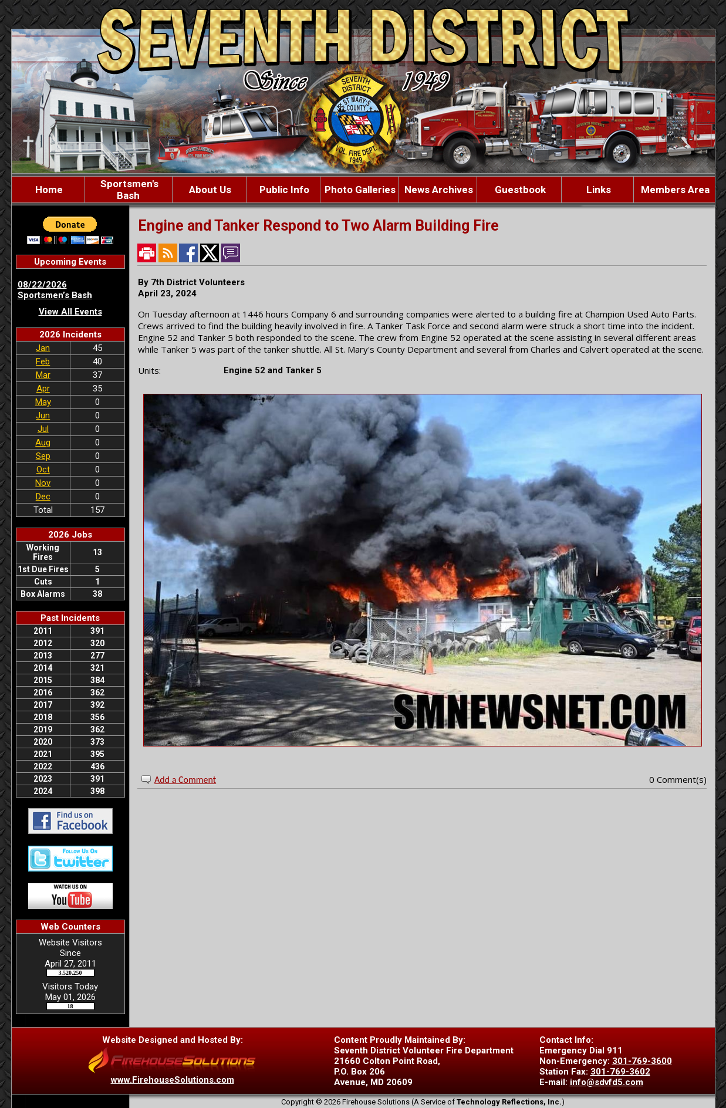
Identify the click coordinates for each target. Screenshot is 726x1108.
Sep (43, 456)
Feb (43, 361)
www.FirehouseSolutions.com (172, 1080)
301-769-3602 (620, 1071)
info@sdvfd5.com (606, 1082)
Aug (42, 442)
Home (48, 189)
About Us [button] (209, 189)
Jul (43, 429)
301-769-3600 (642, 1061)
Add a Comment (185, 779)
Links (597, 189)
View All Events (70, 311)
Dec (43, 496)
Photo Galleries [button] (359, 189)
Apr (43, 388)
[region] (363, 189)
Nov (42, 483)
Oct (43, 469)
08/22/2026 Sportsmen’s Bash (55, 289)
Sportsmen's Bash (128, 189)
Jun (43, 415)
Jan (43, 348)
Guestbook (519, 189)
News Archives (437, 189)
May (43, 402)
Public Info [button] (283, 189)
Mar (43, 375)
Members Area (674, 189)
